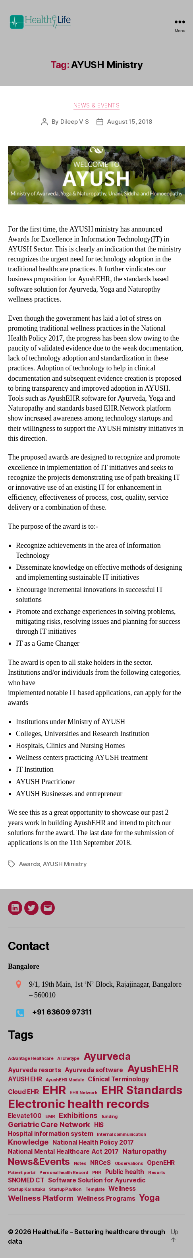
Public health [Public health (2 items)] (125, 1172)
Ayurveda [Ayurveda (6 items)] (107, 1056)
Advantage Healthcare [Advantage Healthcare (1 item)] (31, 1058)
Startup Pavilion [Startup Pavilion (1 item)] (65, 1189)
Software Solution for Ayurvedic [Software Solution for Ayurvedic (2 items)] (97, 1180)
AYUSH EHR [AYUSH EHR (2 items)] (25, 1079)
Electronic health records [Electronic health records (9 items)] (78, 1104)
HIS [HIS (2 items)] (99, 1125)
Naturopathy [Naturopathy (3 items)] (144, 1151)
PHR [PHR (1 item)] (96, 1172)
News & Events (96, 105)
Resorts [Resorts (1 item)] (156, 1172)
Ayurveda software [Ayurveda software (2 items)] (94, 1070)
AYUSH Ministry (65, 864)
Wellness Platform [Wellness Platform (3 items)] (40, 1198)
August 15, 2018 (129, 121)
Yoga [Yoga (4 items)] (149, 1197)
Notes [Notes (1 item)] (80, 1163)
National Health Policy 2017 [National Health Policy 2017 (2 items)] (93, 1142)
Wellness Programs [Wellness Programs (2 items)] (106, 1198)
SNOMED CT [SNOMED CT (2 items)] (26, 1180)
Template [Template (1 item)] (95, 1189)
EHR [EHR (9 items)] (54, 1090)
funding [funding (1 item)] (110, 1116)
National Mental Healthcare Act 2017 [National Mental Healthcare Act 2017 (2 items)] (63, 1151)
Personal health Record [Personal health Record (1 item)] (63, 1172)
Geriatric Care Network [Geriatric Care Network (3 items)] (49, 1124)
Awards (29, 864)
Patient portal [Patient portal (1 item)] (21, 1172)
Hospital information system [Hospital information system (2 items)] (50, 1133)
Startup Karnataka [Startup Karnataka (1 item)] (26, 1189)
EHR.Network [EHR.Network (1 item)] (83, 1092)
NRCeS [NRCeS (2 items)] (100, 1162)
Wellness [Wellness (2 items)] (122, 1188)
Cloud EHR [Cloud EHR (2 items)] (23, 1092)
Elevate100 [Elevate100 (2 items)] (24, 1116)
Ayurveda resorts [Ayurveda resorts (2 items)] (34, 1070)
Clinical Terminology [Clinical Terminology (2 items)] (118, 1079)
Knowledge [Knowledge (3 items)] (28, 1142)
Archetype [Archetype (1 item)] (68, 1058)
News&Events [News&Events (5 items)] (39, 1161)
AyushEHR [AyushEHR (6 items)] (153, 1068)
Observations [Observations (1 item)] (129, 1163)
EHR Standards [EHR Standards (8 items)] (141, 1090)
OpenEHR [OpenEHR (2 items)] (161, 1162)
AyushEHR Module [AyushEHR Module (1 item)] (65, 1080)
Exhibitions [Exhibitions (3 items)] (78, 1115)
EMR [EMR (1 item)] (50, 1116)
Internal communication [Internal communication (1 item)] (121, 1134)
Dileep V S (74, 121)
